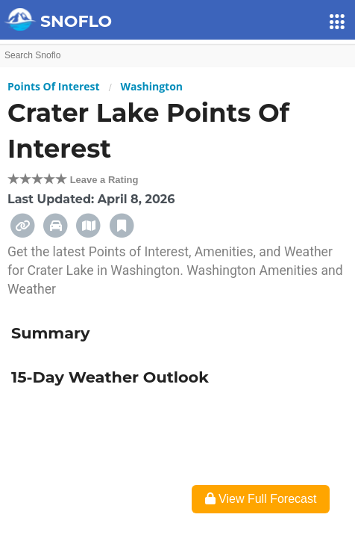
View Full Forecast (261, 498)
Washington (152, 86)
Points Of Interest (53, 86)
